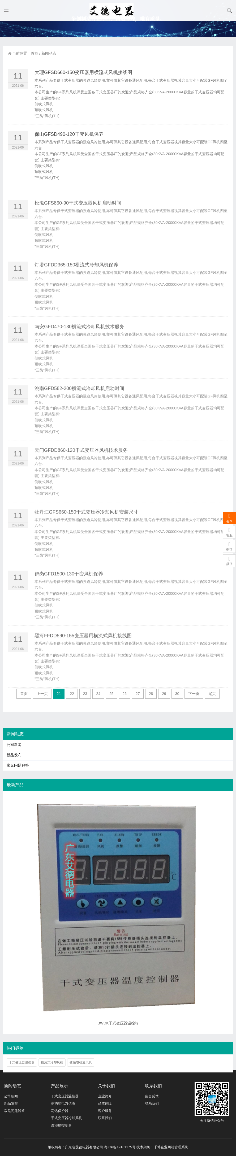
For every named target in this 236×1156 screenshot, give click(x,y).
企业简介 (105, 1096)
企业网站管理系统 (174, 1147)
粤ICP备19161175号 (120, 1147)
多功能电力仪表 (63, 1103)
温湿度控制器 (61, 1125)
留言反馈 (152, 1096)
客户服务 (105, 1111)
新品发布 (14, 755)
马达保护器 (59, 1111)
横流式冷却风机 (52, 1062)
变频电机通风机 (81, 1062)
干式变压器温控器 (22, 1062)
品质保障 (105, 1103)
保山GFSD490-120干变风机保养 (69, 140)
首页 (34, 53)
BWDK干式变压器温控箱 (118, 1023)
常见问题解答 (18, 765)
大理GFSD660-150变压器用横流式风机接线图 (83, 78)
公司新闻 (14, 745)
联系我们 (105, 1118)
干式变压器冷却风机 (66, 1118)
